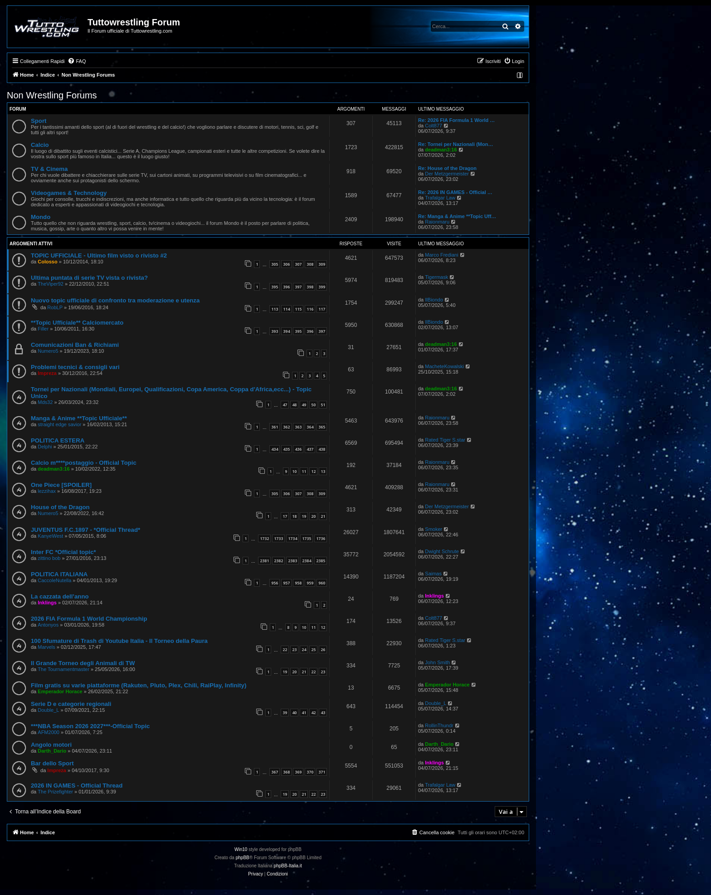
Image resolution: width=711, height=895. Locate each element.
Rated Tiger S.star (445, 440)
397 (298, 287)
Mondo (40, 217)
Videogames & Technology (69, 193)
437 (310, 449)
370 (310, 772)
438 (321, 449)
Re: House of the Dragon (447, 168)
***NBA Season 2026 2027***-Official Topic (90, 726)
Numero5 (48, 351)
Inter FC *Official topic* (63, 552)
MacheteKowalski (444, 366)
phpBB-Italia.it (288, 865)
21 (323, 516)
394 (286, 331)
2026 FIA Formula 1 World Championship (89, 618)
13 (323, 471)
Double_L (48, 710)
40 (294, 712)
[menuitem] (77, 61)
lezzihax (47, 491)
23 (294, 649)
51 (323, 405)
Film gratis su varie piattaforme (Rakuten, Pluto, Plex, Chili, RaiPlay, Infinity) (138, 685)
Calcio (40, 144)
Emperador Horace (60, 691)
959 (310, 583)
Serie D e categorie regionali (71, 703)
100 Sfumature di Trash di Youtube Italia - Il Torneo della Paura (119, 640)
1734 (292, 538)
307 (298, 264)
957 (286, 583)
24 (304, 649)
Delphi (45, 446)
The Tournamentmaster (63, 669)
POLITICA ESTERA (57, 440)
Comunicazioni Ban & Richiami (75, 344)
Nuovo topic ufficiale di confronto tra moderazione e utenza (115, 300)
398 (310, 287)
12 (313, 471)
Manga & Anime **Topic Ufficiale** (79, 418)
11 (304, 471)
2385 (320, 561)
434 (274, 449)
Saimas (433, 573)
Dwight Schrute (442, 551)
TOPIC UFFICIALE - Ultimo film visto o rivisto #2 (99, 255)
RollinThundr (439, 725)
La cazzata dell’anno (60, 596)
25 (313, 649)
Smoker (433, 529)
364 (310, 427)
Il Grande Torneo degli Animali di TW (83, 663)
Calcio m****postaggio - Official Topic (83, 462)
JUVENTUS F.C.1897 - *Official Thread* (85, 529)
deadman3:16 (441, 149)
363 (298, 427)
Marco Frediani (441, 255)
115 (298, 309)
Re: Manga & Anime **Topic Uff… (457, 216)
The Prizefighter (55, 791)
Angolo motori (51, 744)
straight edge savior (59, 424)
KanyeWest (50, 536)
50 (313, 405)
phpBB (242, 857)
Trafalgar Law (440, 197)
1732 (264, 538)
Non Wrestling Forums (52, 95)
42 (313, 712)
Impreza (47, 373)
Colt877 (433, 125)
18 (294, 516)
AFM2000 (48, 732)
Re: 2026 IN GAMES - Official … (455, 192)
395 (274, 287)
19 (304, 516)
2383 (292, 561)
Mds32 (45, 402)
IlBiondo (434, 299)
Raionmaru (437, 221)
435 (286, 449)
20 (313, 516)
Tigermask (436, 277)
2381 (264, 561)
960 (321, 583)
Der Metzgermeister (447, 173)
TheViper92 (50, 284)
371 (321, 772)
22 (284, 649)
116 (310, 309)
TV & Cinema (49, 168)
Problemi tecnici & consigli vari (75, 367)
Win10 (240, 849)
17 (284, 516)
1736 (320, 538)
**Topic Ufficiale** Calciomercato (77, 322)
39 (284, 712)
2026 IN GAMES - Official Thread (76, 785)
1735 (306, 538)
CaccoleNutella (54, 580)
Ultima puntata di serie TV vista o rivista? (89, 277)
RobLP (55, 307)
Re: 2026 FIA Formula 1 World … (456, 120)
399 (321, 287)
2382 (278, 561)
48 (294, 405)
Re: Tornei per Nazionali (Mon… (455, 144)
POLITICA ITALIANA (59, 574)
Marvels (46, 647)
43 (323, 712)
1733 (278, 538)
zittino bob (49, 558)
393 (274, 331)
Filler (43, 328)
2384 (306, 561)
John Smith (437, 662)
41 (304, 712)
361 (274, 427)
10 (294, 471)
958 (298, 583)
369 (298, 772)
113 (274, 309)
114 (286, 309)
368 (286, 772)
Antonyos (48, 624)
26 (323, 649)
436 (298, 449)
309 (321, 264)
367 (274, 772)
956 (274, 583)
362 (286, 427)
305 (274, 264)
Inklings (47, 602)
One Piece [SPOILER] (61, 485)
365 (321, 427)
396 (286, 287)
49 (304, 405)
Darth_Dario (52, 751)
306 (286, 264)
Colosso (47, 261)
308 (310, 264)
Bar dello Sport (52, 763)
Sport (38, 120)
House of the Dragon (60, 507)
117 (321, 309)
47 (284, 405)
